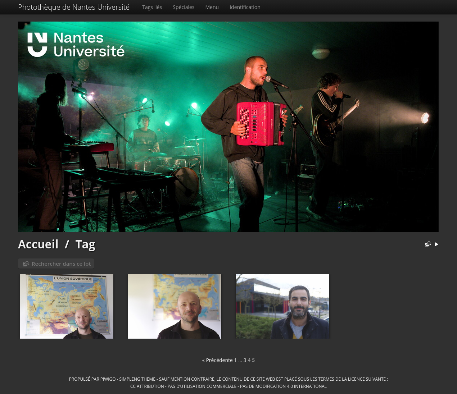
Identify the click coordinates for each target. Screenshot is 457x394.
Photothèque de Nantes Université (74, 7)
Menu (212, 7)
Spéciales (183, 7)
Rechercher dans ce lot (61, 263)
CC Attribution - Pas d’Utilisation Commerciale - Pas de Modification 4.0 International (228, 386)
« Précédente (217, 360)
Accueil (38, 244)
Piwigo (108, 379)
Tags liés (152, 7)
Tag (85, 244)
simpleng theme (137, 379)
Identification (245, 7)
